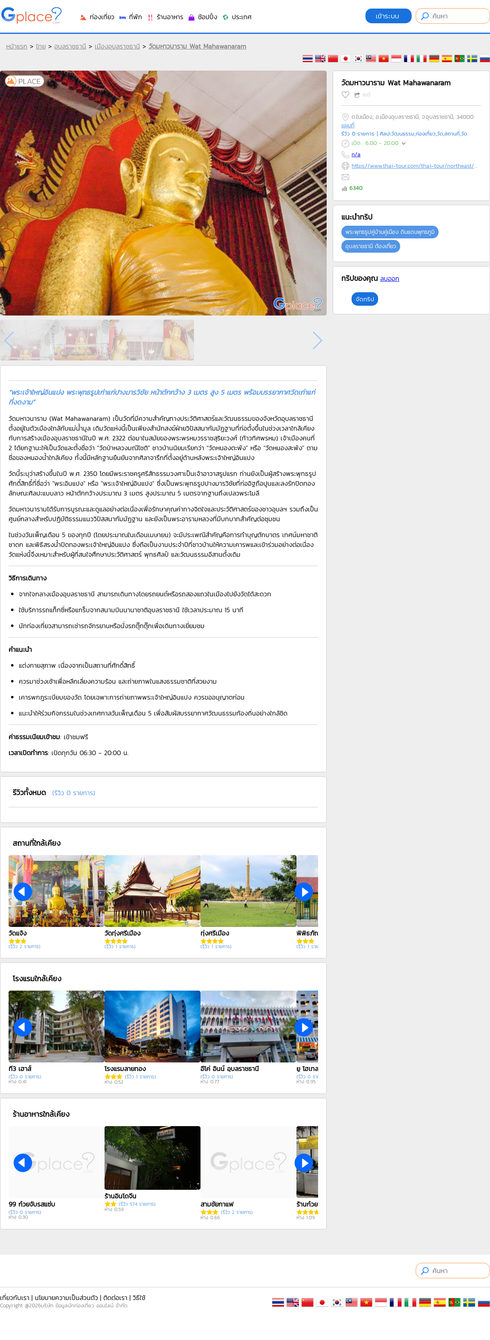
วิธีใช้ (139, 1297)
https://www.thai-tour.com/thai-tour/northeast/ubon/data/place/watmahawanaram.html (415, 166)
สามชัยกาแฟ (217, 1204)
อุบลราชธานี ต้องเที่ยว (370, 246)
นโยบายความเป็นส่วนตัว (66, 1297)
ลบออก (389, 278)
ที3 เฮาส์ (20, 1068)
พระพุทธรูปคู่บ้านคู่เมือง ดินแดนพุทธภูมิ (389, 232)
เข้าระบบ (388, 16)
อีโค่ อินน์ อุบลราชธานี (229, 1068)
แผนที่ (347, 125)
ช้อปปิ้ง (202, 17)
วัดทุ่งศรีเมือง (122, 933)
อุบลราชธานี (70, 46)
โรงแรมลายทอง (125, 1068)
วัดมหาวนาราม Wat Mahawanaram (197, 46)
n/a (356, 154)
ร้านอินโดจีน (120, 1196)
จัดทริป (365, 299)
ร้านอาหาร (164, 17)
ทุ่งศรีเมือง (214, 933)
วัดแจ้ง (18, 933)
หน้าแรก (16, 46)
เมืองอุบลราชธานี (117, 46)
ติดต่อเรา (115, 1297)
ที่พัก (130, 17)
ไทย (41, 46)
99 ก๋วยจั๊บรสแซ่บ (32, 1204)
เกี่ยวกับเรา (14, 1297)
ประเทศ (236, 17)
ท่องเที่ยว (96, 17)
